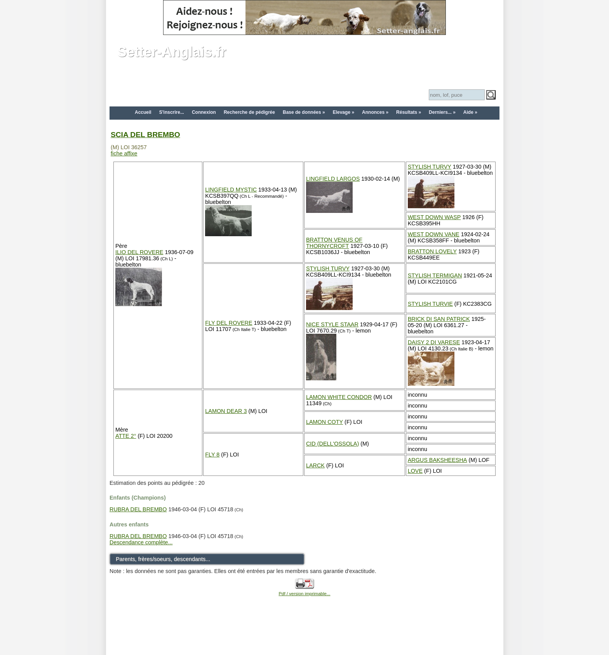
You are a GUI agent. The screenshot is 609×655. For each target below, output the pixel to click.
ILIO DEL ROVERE (139, 252)
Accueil (143, 112)
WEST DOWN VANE (433, 234)
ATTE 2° (125, 436)
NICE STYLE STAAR (332, 324)
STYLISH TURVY (429, 167)
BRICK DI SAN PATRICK (439, 319)
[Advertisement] (304, 636)
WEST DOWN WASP (434, 217)
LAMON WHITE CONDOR (339, 397)
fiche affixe (124, 153)
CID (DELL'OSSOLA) (332, 444)
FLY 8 (212, 454)
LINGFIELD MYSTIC (231, 189)
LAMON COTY (324, 422)
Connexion (204, 112)
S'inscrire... (171, 112)
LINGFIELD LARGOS (333, 179)
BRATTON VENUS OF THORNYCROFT (334, 243)
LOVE (415, 471)
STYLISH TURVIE (430, 304)
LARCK (315, 465)
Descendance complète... (141, 542)
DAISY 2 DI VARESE (434, 342)
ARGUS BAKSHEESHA (437, 460)
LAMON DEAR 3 (226, 411)
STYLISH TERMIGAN (435, 275)
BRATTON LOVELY (432, 251)
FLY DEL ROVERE (228, 323)
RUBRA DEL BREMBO (138, 509)
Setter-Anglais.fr (171, 52)
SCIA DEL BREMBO (145, 135)
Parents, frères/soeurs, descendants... (163, 559)
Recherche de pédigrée (249, 112)
